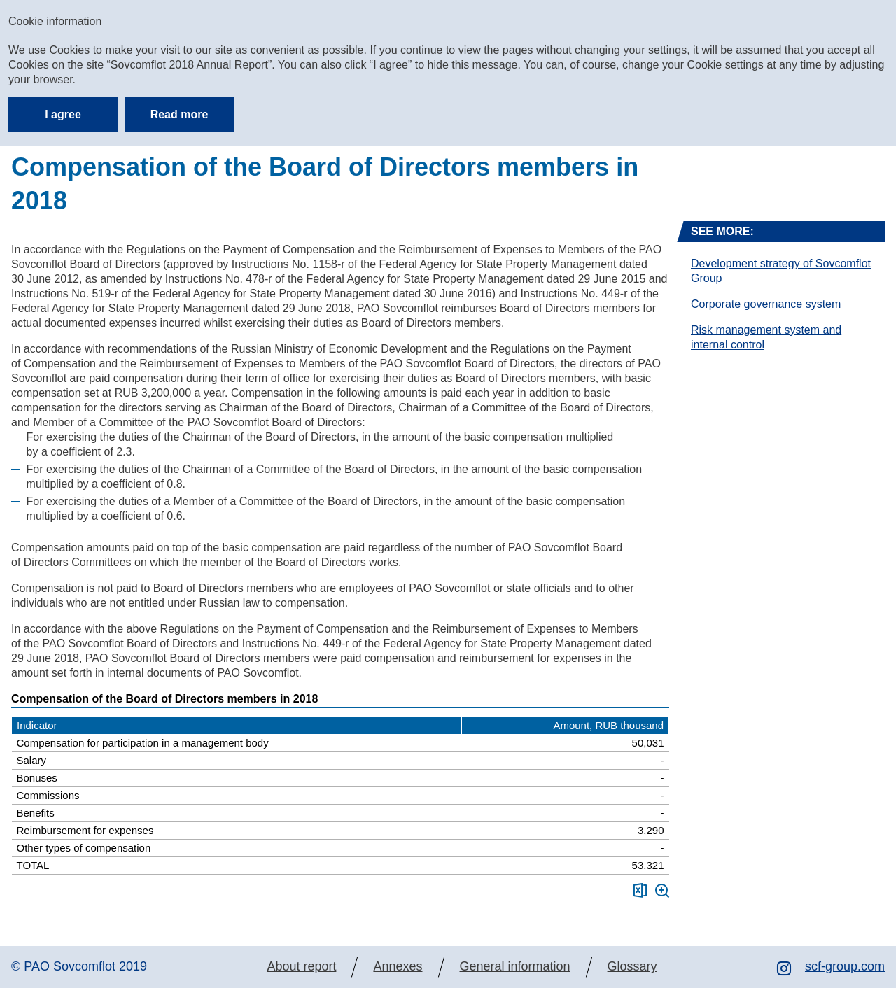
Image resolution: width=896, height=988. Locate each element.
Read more (179, 114)
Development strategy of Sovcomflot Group (781, 270)
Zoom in (662, 891)
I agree (63, 114)
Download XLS (640, 890)
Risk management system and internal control (766, 337)
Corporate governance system (766, 304)
